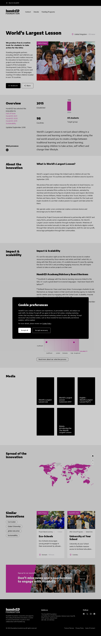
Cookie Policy (46, 323)
